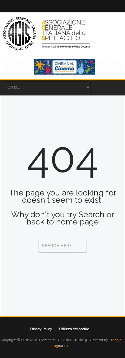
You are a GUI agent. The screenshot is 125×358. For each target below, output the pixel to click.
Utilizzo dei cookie (74, 329)
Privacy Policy (41, 329)
